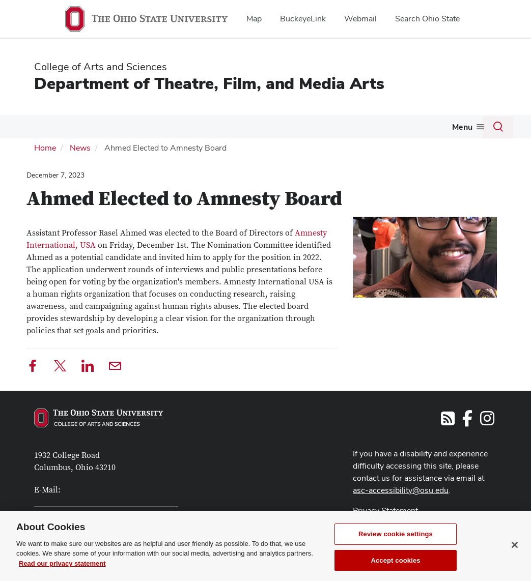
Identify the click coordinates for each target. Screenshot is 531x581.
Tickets (368, 126)
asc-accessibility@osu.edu (401, 489)
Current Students (203, 126)
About (34, 126)
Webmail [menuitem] (360, 18)
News (80, 146)
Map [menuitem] (254, 18)
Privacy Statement (385, 509)
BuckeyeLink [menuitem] (303, 18)
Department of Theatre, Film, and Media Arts (209, 83)
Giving (460, 126)
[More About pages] (50, 129)
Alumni (415, 126)
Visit (74, 126)
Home (45, 146)
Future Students (123, 126)
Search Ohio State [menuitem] (427, 18)
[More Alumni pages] (432, 129)
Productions (313, 126)
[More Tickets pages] (385, 129)
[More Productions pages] (339, 129)
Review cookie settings (395, 548)
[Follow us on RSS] (448, 420)
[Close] (515, 559)
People (267, 126)
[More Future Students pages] (156, 129)
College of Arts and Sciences (100, 66)
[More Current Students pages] (238, 129)
